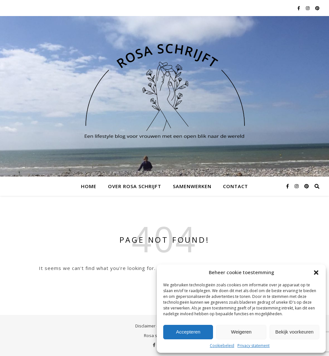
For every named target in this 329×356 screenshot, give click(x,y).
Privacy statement (253, 345)
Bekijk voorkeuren (294, 331)
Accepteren (188, 331)
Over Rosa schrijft (134, 186)
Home (88, 186)
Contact (235, 186)
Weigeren (241, 331)
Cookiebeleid (222, 345)
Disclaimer (145, 326)
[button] (316, 272)
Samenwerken (192, 186)
